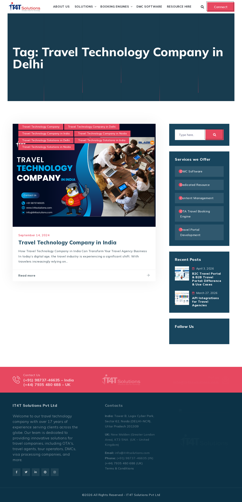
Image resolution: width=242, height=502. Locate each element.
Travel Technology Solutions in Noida (46, 147)
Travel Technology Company (41, 126)
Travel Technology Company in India (46, 133)
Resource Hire (179, 6)
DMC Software (149, 6)
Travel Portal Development (190, 232)
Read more (27, 275)
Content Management (196, 198)
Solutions (84, 6)
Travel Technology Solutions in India (101, 140)
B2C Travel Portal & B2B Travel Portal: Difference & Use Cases (206, 279)
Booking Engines (114, 6)
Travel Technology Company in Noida (102, 133)
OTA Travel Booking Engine (195, 213)
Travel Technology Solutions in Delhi (46, 140)
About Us (61, 6)
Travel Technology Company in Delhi (92, 126)
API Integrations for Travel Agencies (205, 301)
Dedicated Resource (195, 185)
